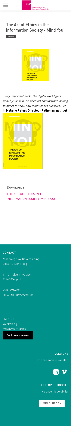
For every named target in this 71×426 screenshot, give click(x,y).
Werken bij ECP (13, 324)
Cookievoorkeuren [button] (18, 335)
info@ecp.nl (13, 279)
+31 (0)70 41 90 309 (18, 274)
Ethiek (11, 36)
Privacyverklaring (14, 328)
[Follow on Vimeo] (64, 372)
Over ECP (9, 319)
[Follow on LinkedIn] (56, 372)
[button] (5, 5)
